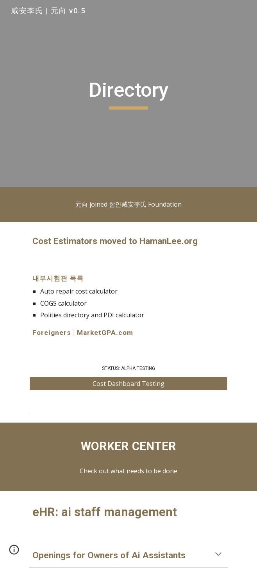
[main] (128, 93)
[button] (218, 554)
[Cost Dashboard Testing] (128, 383)
